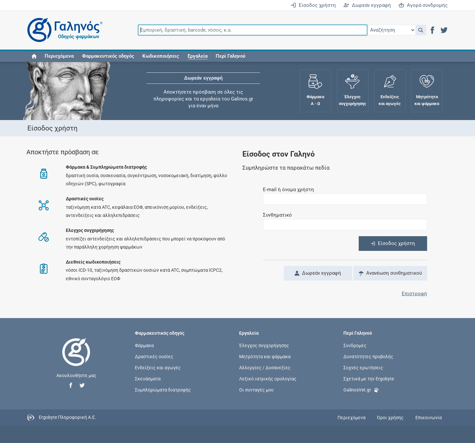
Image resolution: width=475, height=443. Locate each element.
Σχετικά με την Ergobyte (368, 378)
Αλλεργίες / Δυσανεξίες (265, 367)
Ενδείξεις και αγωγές (158, 367)
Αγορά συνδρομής (423, 5)
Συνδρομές (355, 345)
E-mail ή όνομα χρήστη (288, 189)
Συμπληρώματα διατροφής (163, 389)
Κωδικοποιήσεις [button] (160, 56)
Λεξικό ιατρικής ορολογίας (267, 378)
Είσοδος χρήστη (313, 5)
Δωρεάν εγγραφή (367, 5)
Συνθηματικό (277, 215)
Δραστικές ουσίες (154, 356)
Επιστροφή (414, 294)
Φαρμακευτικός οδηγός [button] (108, 56)
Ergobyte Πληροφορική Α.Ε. (67, 417)
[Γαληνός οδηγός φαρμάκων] (63, 30)
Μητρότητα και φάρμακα (265, 356)
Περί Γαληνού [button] (230, 56)
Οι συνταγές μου (256, 389)
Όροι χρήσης (390, 417)
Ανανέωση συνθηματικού (390, 273)
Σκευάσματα (148, 378)
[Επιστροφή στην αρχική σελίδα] (76, 358)
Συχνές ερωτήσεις (363, 367)
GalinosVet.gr (361, 389)
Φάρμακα (144, 345)
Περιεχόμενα (59, 56)
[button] (420, 30)
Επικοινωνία (428, 417)
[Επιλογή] (391, 30)
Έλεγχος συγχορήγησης (264, 345)
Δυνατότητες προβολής (368, 356)
